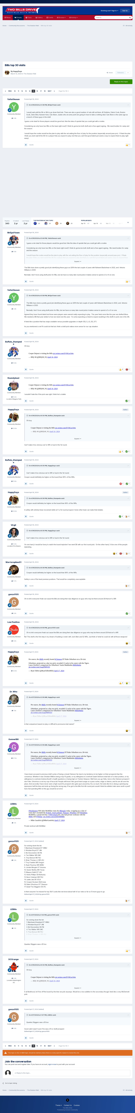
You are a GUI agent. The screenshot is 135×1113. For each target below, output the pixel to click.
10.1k (13, 641)
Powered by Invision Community (67, 1110)
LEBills (13, 804)
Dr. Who (13, 692)
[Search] (105, 17)
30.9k (14, 428)
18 (44, 91)
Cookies (77, 1105)
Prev (10, 91)
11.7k (13, 581)
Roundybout (13, 378)
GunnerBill (13, 739)
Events (50, 17)
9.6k (14, 613)
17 (41, 91)
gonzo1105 (13, 594)
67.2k (14, 758)
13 (26, 91)
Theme (58, 1105)
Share (110, 72)
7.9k (14, 710)
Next (50, 91)
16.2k (13, 397)
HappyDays (17, 71)
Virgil (13, 525)
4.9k (14, 978)
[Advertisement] (67, 45)
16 (37, 91)
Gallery (40, 17)
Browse (61, 17)
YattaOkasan (13, 99)
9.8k (14, 251)
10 (15, 91)
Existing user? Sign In (109, 10)
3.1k (14, 823)
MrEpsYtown (52, 105)
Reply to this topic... (23, 1073)
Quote (31, 145)
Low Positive (13, 622)
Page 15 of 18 (64, 91)
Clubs (29, 17)
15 (33, 91)
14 (29, 91)
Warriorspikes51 (13, 562)
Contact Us (68, 1105)
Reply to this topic (121, 82)
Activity (74, 17)
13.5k (13, 544)
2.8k (14, 118)
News (8, 17)
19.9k (13, 363)
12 (22, 91)
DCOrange (13, 959)
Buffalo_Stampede (13, 343)
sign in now (52, 1064)
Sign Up (125, 10)
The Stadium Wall (30, 74)
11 (18, 91)
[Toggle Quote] (27, 105)
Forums (19, 18)
